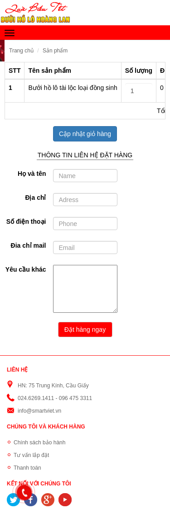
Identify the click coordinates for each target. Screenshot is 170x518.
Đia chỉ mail (28, 245)
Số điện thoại (26, 221)
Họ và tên (32, 173)
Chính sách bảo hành (39, 442)
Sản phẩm (55, 50)
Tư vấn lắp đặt (31, 455)
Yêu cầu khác (25, 269)
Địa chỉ (35, 197)
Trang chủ (21, 50)
